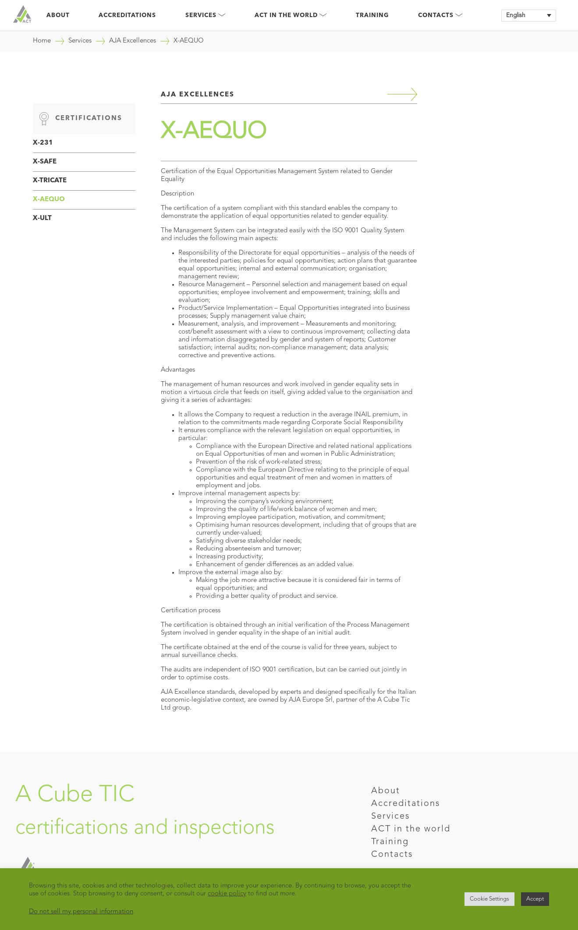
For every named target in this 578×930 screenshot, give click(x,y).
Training (372, 15)
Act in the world (290, 15)
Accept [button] (535, 899)
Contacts (440, 15)
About (58, 15)
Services (205, 15)
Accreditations (127, 15)
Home (42, 41)
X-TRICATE (50, 180)
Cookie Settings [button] (489, 899)
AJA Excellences (132, 41)
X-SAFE (45, 162)
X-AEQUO (49, 199)
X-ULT (42, 218)
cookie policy (227, 894)
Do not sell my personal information (81, 912)
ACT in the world (410, 829)
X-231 (43, 143)
